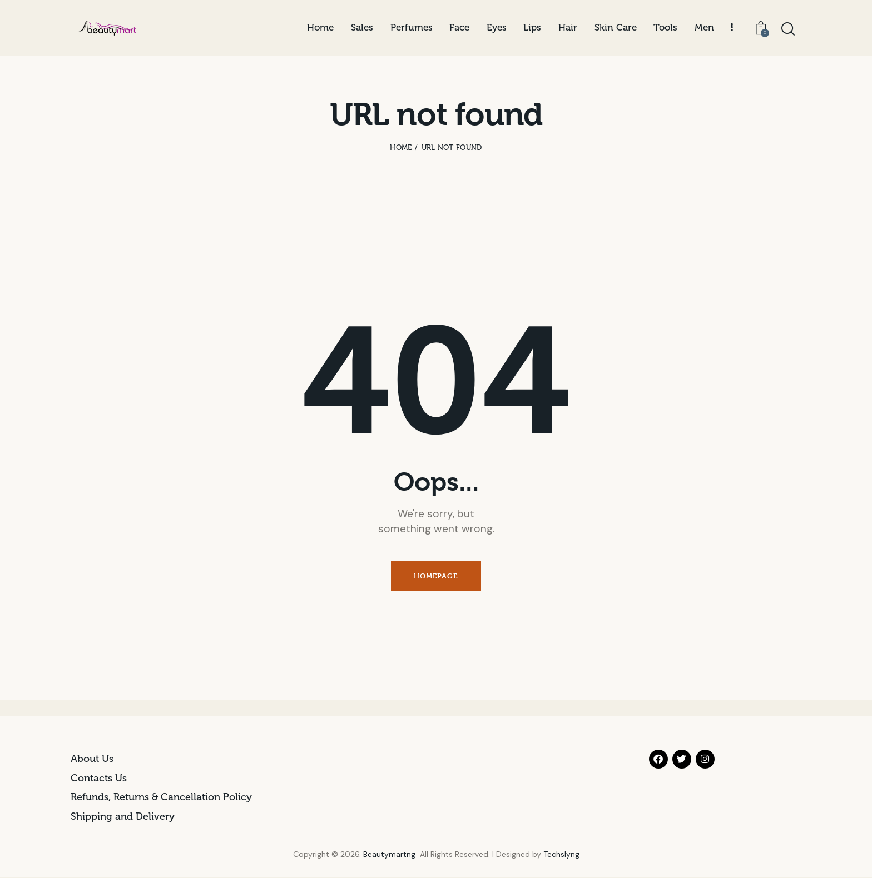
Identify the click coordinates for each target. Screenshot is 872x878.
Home (401, 147)
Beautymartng (389, 855)
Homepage (436, 576)
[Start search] (788, 29)
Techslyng (561, 855)
